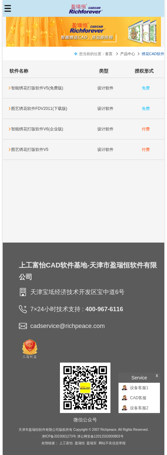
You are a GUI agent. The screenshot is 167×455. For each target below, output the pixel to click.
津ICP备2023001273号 (59, 436)
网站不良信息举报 (112, 443)
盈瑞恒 (80, 443)
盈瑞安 (92, 443)
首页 (108, 54)
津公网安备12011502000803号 (100, 436)
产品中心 (127, 54)
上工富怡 (66, 443)
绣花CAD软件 (153, 54)
